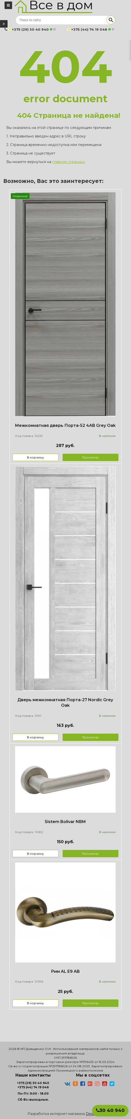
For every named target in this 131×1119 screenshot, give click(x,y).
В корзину (35, 457)
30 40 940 (110, 1110)
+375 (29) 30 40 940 (33, 1083)
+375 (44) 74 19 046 (33, 1087)
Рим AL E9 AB (65, 971)
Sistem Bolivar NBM (65, 821)
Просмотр (90, 457)
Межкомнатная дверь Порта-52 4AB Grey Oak (65, 425)
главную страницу (68, 162)
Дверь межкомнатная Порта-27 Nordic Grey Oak (65, 702)
